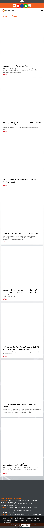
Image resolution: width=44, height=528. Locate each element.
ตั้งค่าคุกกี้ (17, 525)
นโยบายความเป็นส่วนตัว (34, 520)
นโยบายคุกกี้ (8, 522)
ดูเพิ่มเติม (5, 75)
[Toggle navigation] (42, 10)
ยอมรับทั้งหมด (25, 525)
